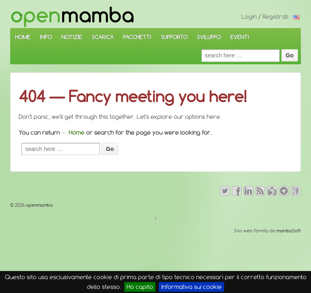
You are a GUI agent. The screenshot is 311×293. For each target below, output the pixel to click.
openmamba (39, 205)
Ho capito (140, 287)
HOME (22, 37)
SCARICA (103, 37)
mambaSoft (288, 231)
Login (249, 16)
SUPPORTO (174, 37)
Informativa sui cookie (191, 287)
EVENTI (239, 37)
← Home (72, 132)
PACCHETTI (137, 37)
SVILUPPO (209, 37)
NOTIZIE (71, 37)
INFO (46, 37)
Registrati (275, 16)
